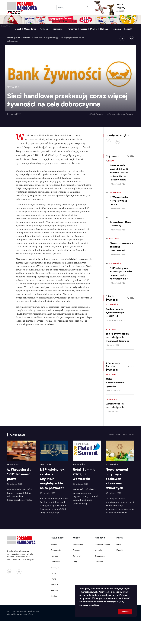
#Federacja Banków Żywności (120, 114)
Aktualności (115, 193)
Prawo (93, 29)
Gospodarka (30, 29)
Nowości (44, 29)
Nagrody (98, 550)
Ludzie (83, 29)
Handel (17, 29)
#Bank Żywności (96, 114)
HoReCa (104, 29)
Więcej (130, 156)
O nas (118, 544)
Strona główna (13, 38)
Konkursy (77, 556)
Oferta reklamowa (102, 544)
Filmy (75, 562)
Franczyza (71, 29)
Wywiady (76, 550)
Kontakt (128, 29)
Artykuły (26, 38)
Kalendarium (78, 544)
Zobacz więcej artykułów (121, 435)
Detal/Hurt (114, 239)
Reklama (116, 29)
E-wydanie (99, 562)
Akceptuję (125, 611)
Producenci (57, 29)
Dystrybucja (99, 556)
